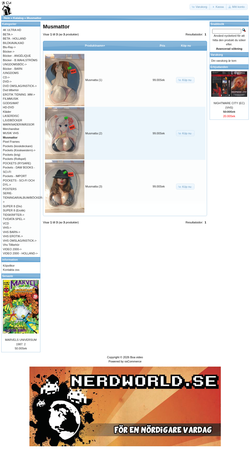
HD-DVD (8, 107)
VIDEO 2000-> (12, 249)
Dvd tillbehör (11, 90)
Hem (7, 18)
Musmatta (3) (93, 186)
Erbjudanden (219, 66)
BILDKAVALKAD (13, 43)
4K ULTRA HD (12, 30)
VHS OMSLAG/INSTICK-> (19, 240)
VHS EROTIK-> (13, 236)
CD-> (6, 77)
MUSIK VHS (11, 133)
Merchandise (11, 128)
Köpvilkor (9, 265)
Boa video (136, 357)
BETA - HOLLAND (14, 38)
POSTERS (10, 189)
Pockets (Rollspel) (14, 158)
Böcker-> (8, 51)
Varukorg (216, 54)
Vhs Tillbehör (11, 244)
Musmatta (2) (93, 133)
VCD (6, 223)
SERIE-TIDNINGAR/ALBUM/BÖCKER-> (23, 197)
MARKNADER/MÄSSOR (18, 124)
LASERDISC (11, 115)
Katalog (18, 18)
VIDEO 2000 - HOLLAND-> (20, 253)
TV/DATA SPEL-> (14, 219)
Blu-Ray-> (9, 47)
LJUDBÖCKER (12, 120)
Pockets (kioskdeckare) (18, 146)
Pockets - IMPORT (15, 176)
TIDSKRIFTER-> (13, 214)
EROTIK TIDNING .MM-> (19, 94)
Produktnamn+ (95, 45)
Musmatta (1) (93, 79)
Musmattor (34, 18)
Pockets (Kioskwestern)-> (19, 150)
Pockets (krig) (11, 154)
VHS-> (7, 227)
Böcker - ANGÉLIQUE (17, 55)
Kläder (7, 111)
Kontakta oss (11, 269)
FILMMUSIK (10, 98)
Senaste (7, 276)
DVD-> (7, 81)
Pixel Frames (11, 141)
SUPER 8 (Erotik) (14, 210)
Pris (162, 45)
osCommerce (132, 361)
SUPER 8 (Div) (12, 206)
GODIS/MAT (11, 103)
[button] (200, 7)
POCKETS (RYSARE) (17, 163)
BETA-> (8, 34)
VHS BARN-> (11, 232)
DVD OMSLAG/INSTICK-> (20, 85)
